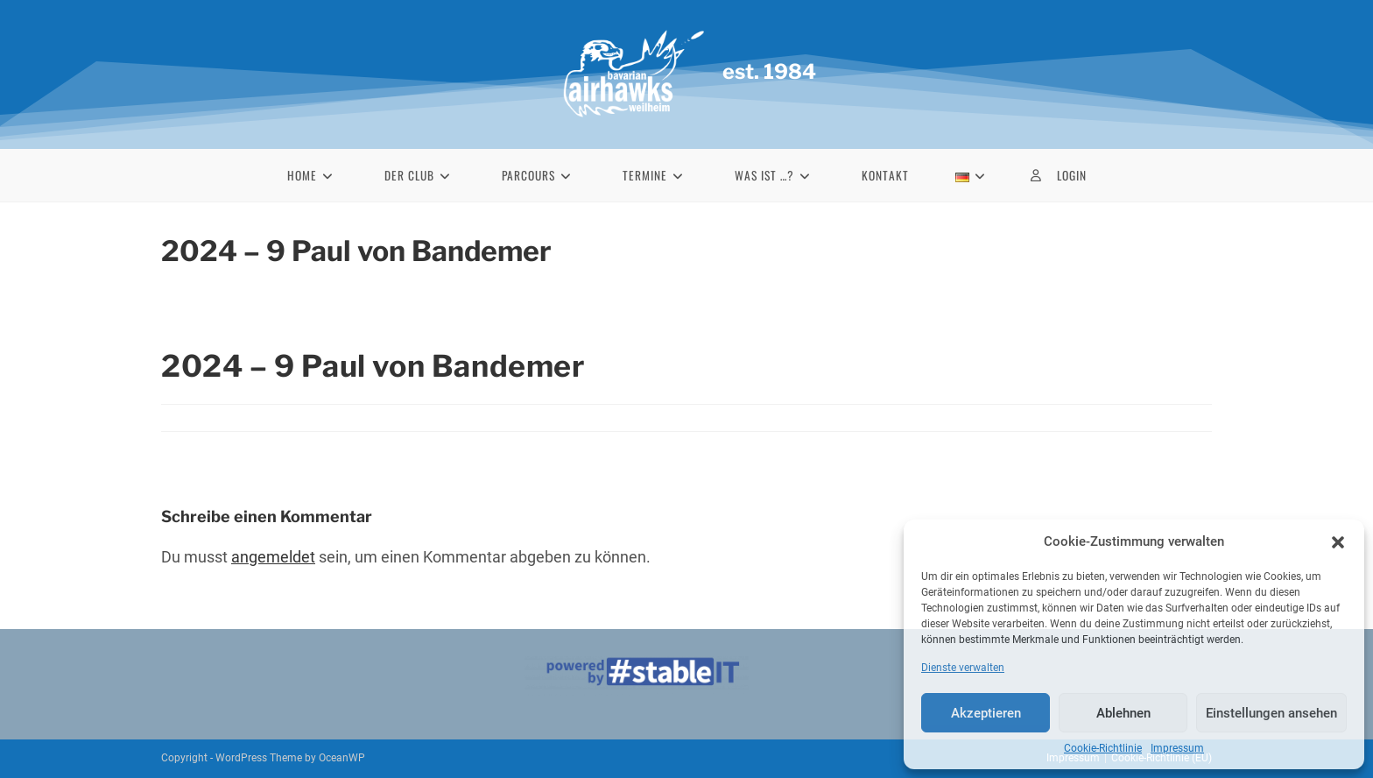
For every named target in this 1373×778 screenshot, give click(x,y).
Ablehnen (1123, 713)
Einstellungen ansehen (1271, 713)
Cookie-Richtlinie (1103, 748)
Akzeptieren (986, 713)
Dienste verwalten (962, 667)
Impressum (1177, 748)
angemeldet (273, 557)
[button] (1338, 542)
